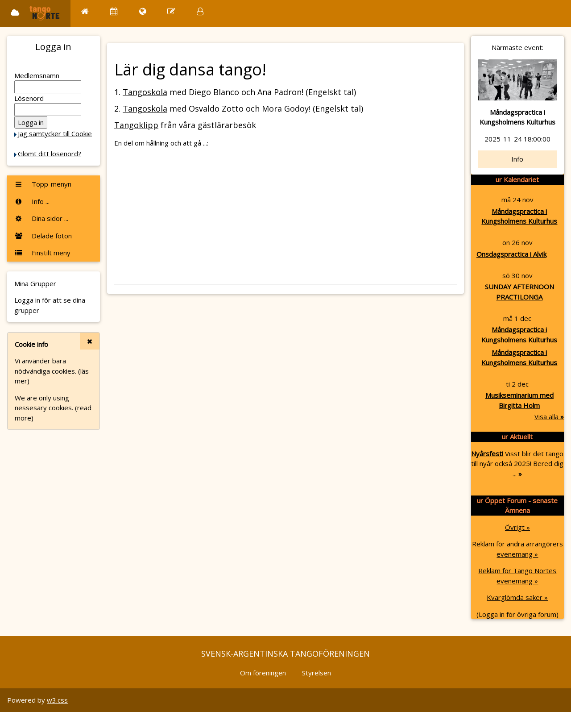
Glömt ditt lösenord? (49, 153)
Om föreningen (263, 672)
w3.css (57, 699)
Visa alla (549, 416)
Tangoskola (145, 92)
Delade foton (43, 235)
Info (517, 158)
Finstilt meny (42, 252)
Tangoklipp (136, 125)
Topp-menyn (42, 183)
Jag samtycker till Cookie (55, 133)
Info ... (32, 201)
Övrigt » (517, 527)
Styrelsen (316, 672)
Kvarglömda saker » (517, 597)
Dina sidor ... (41, 218)
